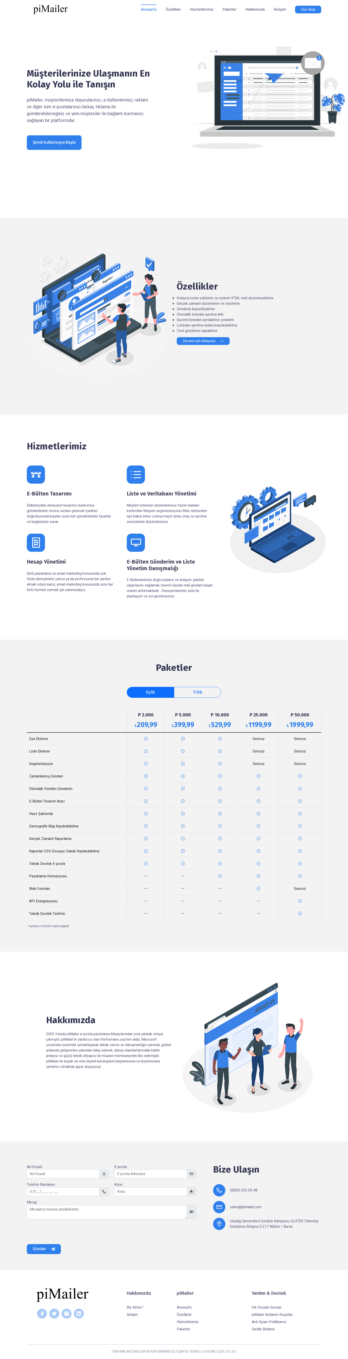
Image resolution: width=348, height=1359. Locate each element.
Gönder (44, 1249)
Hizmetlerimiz (202, 9)
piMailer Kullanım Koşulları (272, 1314)
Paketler (229, 9)
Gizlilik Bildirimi (263, 1329)
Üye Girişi (308, 9)
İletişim (280, 9)
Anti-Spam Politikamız (269, 1322)
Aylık (150, 692)
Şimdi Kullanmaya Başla (54, 142)
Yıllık (197, 692)
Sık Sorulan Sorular (266, 1307)
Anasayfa (149, 9)
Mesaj (32, 1202)
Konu (118, 1184)
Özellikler (173, 9)
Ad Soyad (34, 1167)
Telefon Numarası (41, 1184)
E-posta (120, 1167)
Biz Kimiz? (135, 1307)
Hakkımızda (255, 9)
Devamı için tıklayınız (203, 341)
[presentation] (61, 1231)
